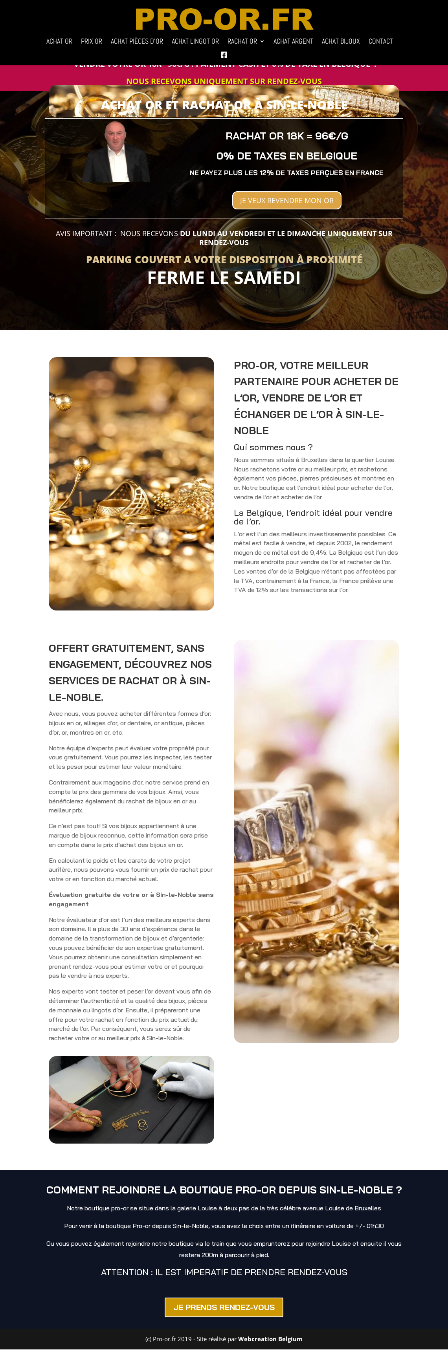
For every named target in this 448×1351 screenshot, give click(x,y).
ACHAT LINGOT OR (195, 42)
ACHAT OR (59, 42)
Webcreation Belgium (270, 1340)
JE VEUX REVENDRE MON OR (286, 201)
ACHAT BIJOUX (341, 42)
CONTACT (381, 42)
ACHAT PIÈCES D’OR (137, 42)
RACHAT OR (242, 42)
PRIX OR (91, 42)
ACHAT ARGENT (293, 42)
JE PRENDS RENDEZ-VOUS (224, 1309)
